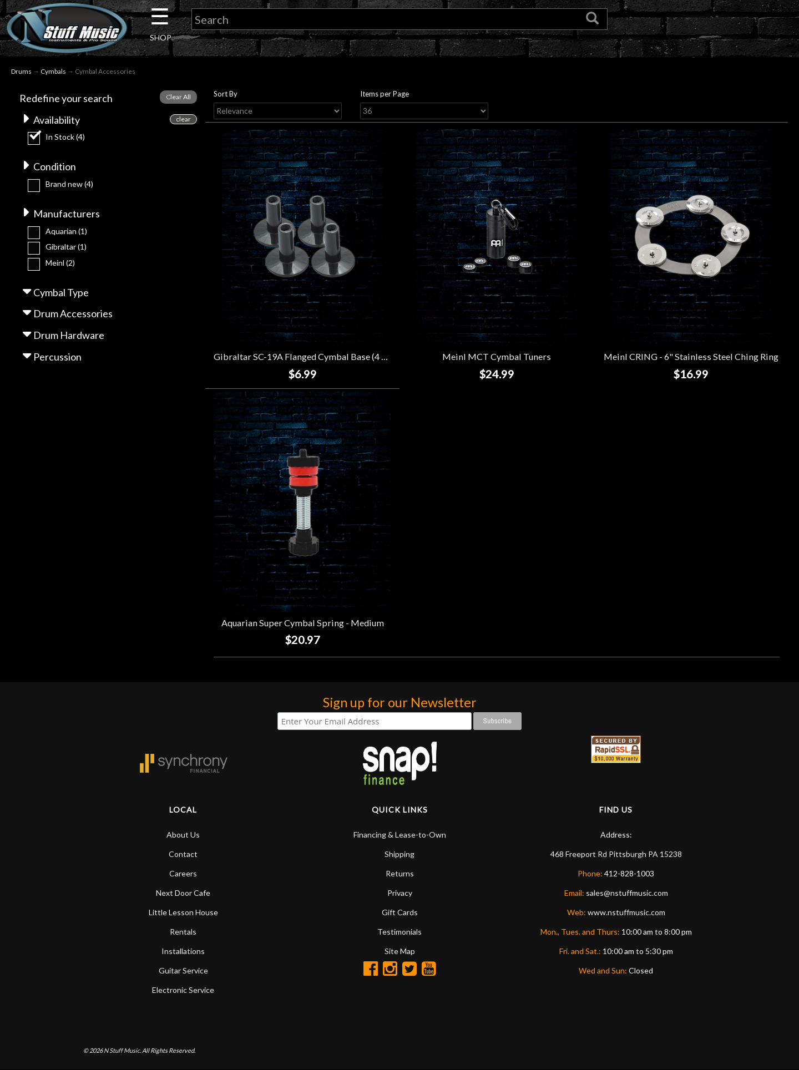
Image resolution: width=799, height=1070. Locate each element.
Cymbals (53, 71)
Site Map (400, 951)
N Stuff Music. (122, 1050)
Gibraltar (66, 246)
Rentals (183, 931)
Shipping (399, 854)
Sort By (225, 93)
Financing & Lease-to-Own (399, 834)
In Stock (65, 136)
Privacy (399, 892)
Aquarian (66, 231)
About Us (183, 834)
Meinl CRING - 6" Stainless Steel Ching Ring (691, 356)
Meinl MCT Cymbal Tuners (496, 356)
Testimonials (399, 931)
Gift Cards (400, 912)
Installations (183, 951)
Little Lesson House (183, 912)
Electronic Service (183, 990)
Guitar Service (183, 970)
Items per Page (384, 93)
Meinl (60, 262)
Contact (183, 854)
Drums (21, 71)
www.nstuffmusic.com (626, 912)
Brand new (69, 184)
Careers (183, 873)
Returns (400, 873)
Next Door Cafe (183, 892)
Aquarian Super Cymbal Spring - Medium (302, 622)
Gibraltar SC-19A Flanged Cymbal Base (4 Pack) (308, 356)
